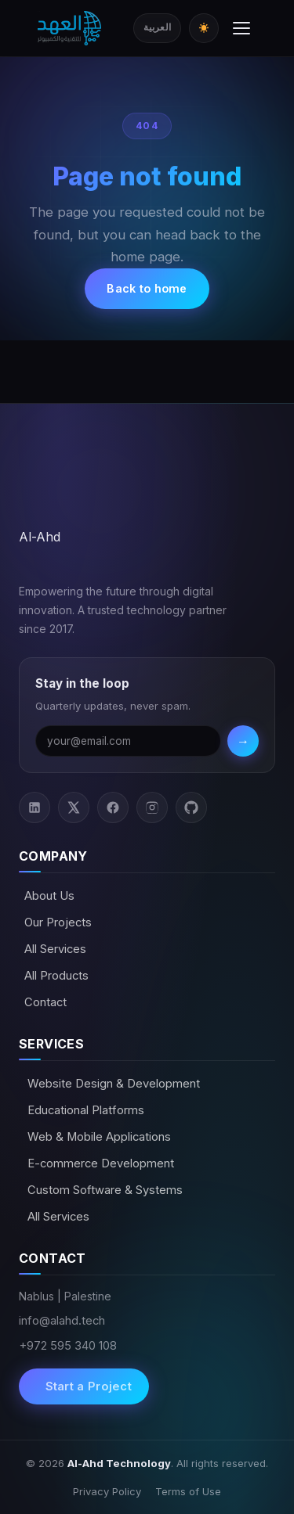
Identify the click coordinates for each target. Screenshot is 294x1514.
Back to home (147, 288)
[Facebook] (113, 807)
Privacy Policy (107, 1491)
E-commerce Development (99, 1163)
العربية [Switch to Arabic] (157, 27)
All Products (56, 976)
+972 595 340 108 (68, 1346)
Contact (45, 1002)
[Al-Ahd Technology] (69, 28)
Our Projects (58, 922)
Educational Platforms (84, 1110)
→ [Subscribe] (243, 741)
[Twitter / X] (73, 807)
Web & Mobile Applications (97, 1137)
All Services (55, 949)
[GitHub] (191, 807)
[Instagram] (152, 807)
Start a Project (87, 1386)
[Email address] (128, 741)
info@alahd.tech (62, 1321)
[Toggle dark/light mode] (204, 28)
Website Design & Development (112, 1084)
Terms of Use (188, 1491)
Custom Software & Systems (103, 1190)
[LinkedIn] (34, 807)
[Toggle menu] (241, 28)
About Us (49, 896)
